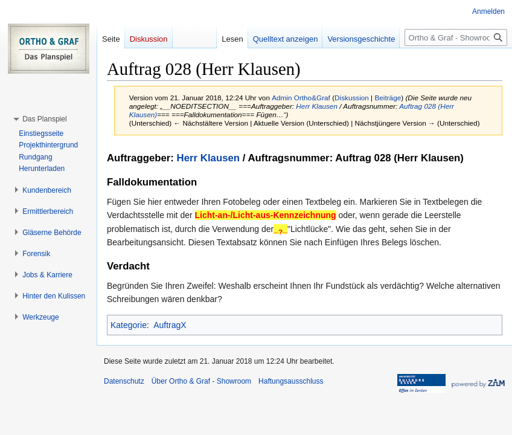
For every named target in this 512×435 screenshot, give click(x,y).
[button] (44, 119)
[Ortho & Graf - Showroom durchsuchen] (456, 37)
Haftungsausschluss (290, 381)
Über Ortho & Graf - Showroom (201, 381)
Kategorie (128, 325)
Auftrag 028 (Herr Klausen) (399, 158)
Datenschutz (124, 381)
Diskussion (351, 98)
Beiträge (387, 98)
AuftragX (169, 325)
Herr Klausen (317, 106)
